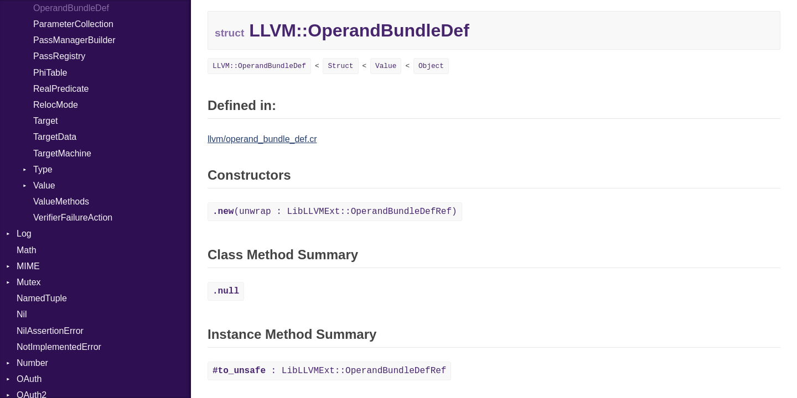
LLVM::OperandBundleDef (259, 66)
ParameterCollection (73, 24)
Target (45, 120)
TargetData (54, 137)
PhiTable (50, 72)
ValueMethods (61, 201)
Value (44, 185)
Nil (22, 314)
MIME (28, 266)
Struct (340, 66)
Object (431, 66)
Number (32, 363)
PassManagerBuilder (74, 40)
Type (43, 169)
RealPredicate (61, 88)
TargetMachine (62, 153)
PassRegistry (59, 56)
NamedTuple (42, 298)
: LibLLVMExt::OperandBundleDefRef (329, 371)
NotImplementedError (59, 347)
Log (24, 233)
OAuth (29, 379)
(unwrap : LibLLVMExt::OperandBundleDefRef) (335, 212)
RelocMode (55, 104)
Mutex (29, 282)
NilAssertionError (50, 331)
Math (27, 250)
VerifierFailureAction (72, 217)
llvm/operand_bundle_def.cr (262, 139)
